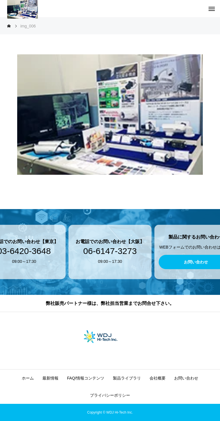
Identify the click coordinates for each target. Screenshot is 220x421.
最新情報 (50, 378)
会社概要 (158, 378)
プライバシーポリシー (110, 395)
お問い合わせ (186, 378)
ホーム (28, 378)
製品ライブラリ (127, 378)
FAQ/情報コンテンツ (85, 378)
